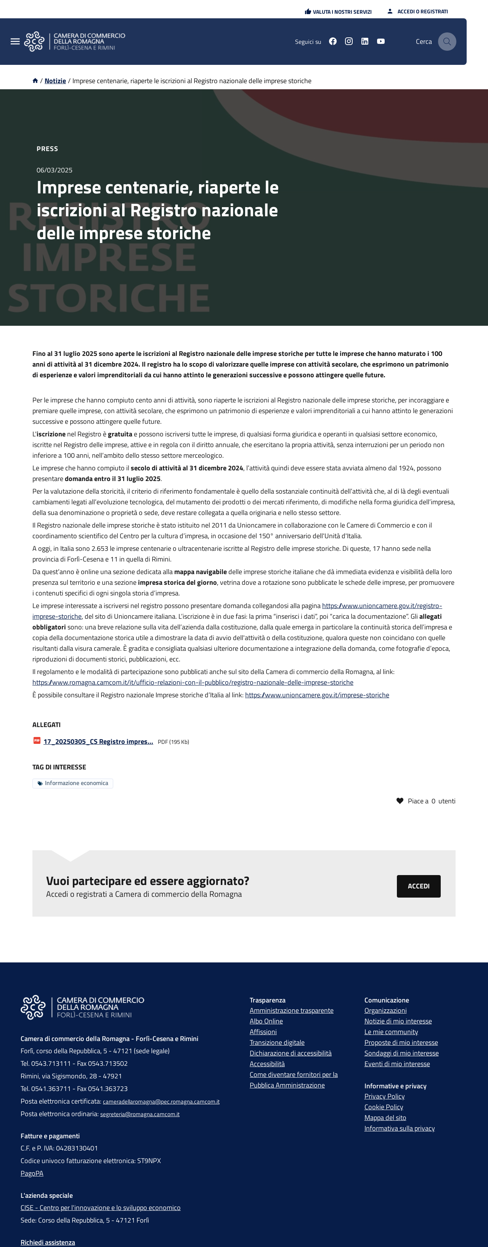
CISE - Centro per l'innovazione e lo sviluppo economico (101, 1209)
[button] (338, 11)
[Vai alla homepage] (35, 81)
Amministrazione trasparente (292, 1011)
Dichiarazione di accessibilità (291, 1054)
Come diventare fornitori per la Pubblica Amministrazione (294, 1080)
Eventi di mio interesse (397, 1065)
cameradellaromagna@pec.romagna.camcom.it (161, 1102)
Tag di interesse (59, 767)
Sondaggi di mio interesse (401, 1054)
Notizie (55, 81)
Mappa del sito (385, 1118)
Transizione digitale (277, 1043)
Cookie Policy (383, 1108)
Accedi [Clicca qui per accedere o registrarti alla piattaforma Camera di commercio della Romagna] (419, 887)
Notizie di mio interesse (398, 1022)
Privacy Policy (384, 1097)
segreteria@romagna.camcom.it (140, 1115)
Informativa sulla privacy (399, 1129)
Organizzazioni (385, 1011)
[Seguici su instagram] (348, 42)
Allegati (46, 724)
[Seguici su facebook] (332, 42)
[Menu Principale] (15, 41)
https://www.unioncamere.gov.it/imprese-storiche (317, 695)
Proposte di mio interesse (401, 1043)
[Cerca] (447, 41)
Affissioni (263, 1033)
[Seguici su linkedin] (364, 42)
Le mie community (391, 1033)
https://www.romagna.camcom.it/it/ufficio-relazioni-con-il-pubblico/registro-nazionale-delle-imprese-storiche (192, 682)
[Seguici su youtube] (380, 42)
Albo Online (266, 1022)
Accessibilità (267, 1065)
